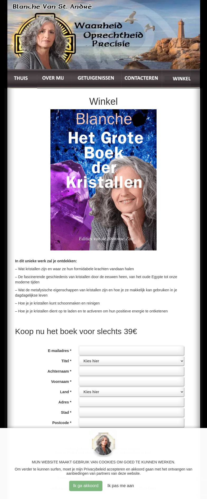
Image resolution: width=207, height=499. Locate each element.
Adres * (64, 402)
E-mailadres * (60, 351)
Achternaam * (59, 371)
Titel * (66, 361)
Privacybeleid (95, 469)
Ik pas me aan (120, 485)
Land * (66, 392)
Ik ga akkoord (85, 485)
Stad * (66, 412)
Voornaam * (61, 381)
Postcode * (61, 423)
